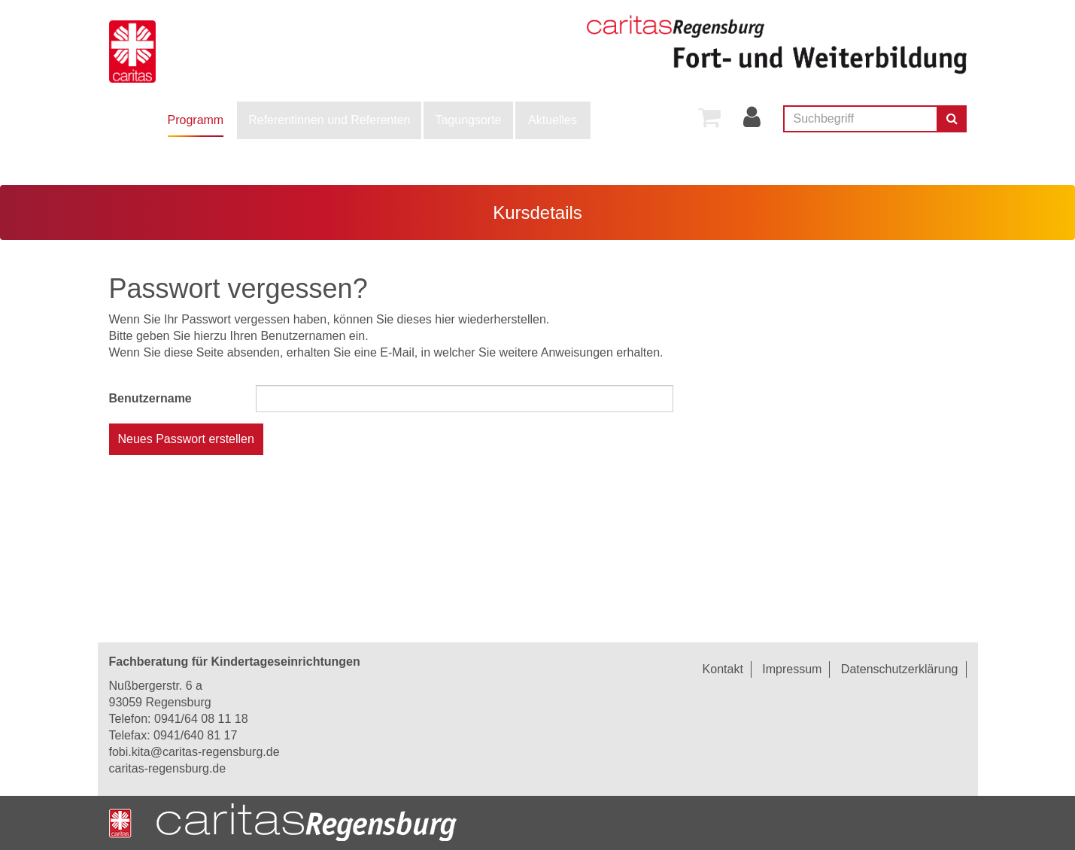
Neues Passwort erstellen (186, 439)
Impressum (791, 669)
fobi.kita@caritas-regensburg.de (194, 751)
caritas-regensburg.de (167, 768)
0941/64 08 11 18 (201, 718)
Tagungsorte (468, 120)
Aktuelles (552, 120)
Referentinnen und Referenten (329, 120)
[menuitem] (195, 120)
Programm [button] (196, 120)
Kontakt (723, 669)
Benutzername (150, 398)
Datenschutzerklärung (899, 669)
